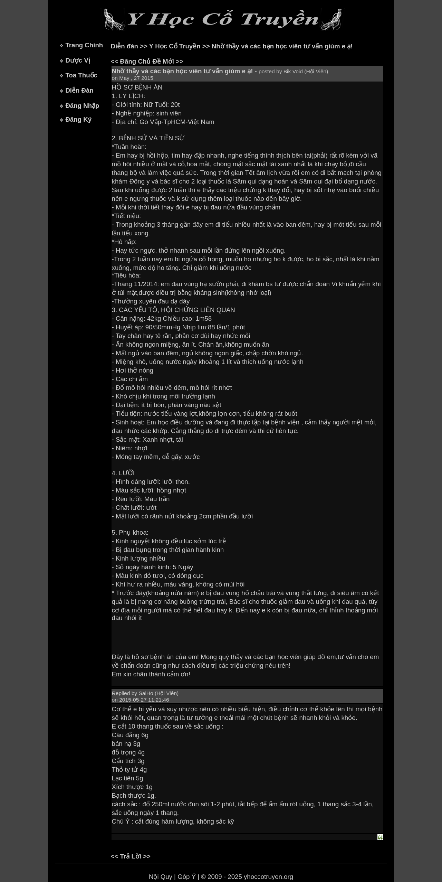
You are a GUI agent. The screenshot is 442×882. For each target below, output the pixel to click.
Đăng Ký (78, 119)
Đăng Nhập (82, 105)
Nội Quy (160, 876)
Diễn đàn (124, 46)
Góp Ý (186, 876)
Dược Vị (77, 60)
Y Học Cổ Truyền (175, 46)
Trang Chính (84, 45)
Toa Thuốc (81, 75)
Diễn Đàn (79, 90)
